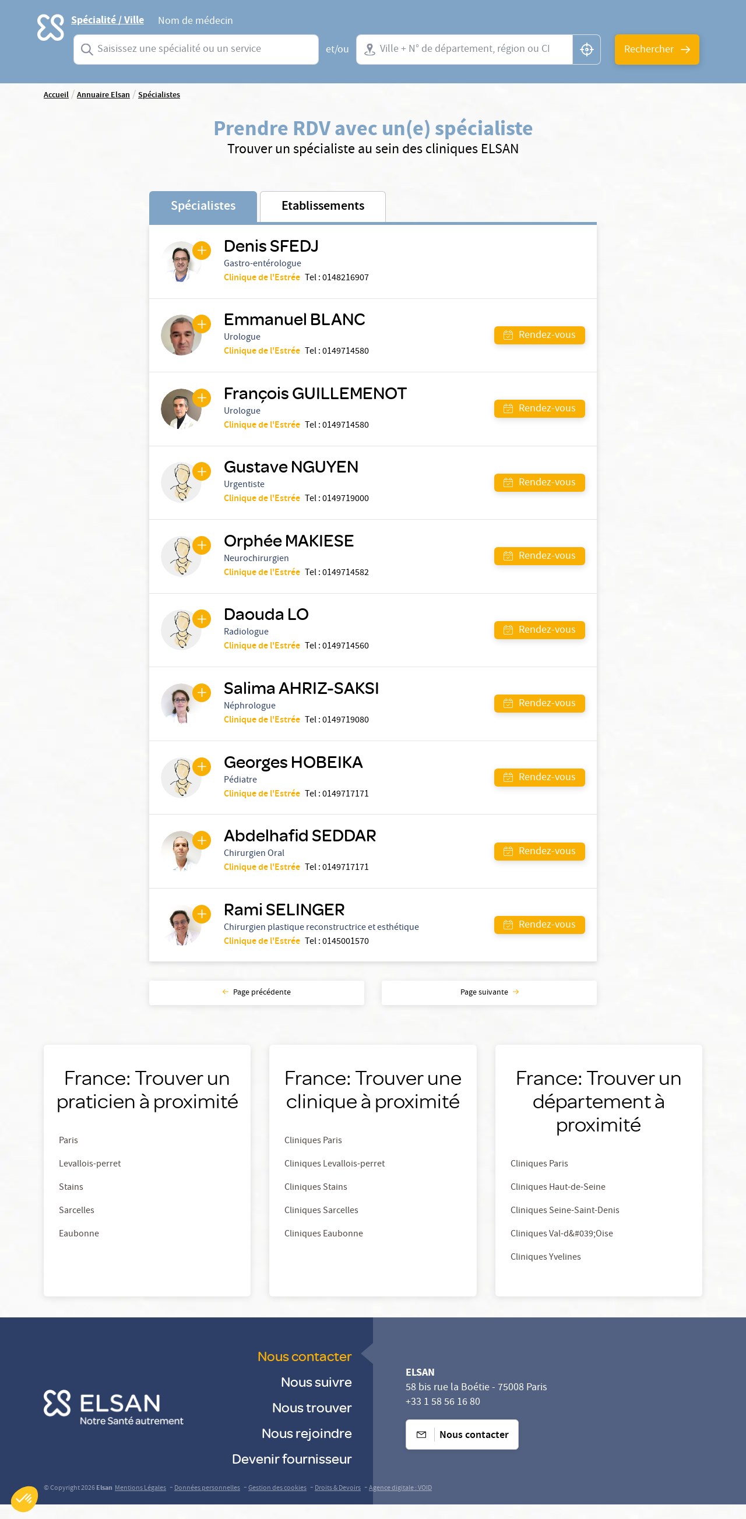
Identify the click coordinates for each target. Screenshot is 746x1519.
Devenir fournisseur (292, 1473)
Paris (68, 1156)
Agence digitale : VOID (400, 1503)
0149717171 (346, 805)
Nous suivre (316, 1396)
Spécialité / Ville (107, 20)
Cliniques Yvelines (546, 1273)
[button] (24, 1499)
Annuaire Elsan (103, 95)
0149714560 (346, 655)
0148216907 (346, 279)
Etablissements (322, 207)
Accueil (56, 95)
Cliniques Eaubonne (323, 1249)
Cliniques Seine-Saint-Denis (565, 1226)
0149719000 (346, 505)
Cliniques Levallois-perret (334, 1179)
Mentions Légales (140, 1503)
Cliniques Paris (313, 1156)
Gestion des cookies (277, 1503)
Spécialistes (203, 207)
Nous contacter (305, 1370)
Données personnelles (207, 1503)
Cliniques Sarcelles (321, 1226)
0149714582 (346, 580)
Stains (71, 1203)
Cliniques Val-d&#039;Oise (562, 1249)
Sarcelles (76, 1226)
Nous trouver (312, 1421)
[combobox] (196, 49)
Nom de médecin (195, 23)
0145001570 (346, 956)
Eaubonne (79, 1249)
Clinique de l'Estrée (263, 279)
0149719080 (346, 730)
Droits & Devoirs (338, 1503)
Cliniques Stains (315, 1203)
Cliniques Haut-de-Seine (558, 1203)
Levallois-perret (90, 1179)
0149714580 (346, 354)
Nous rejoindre (307, 1447)
